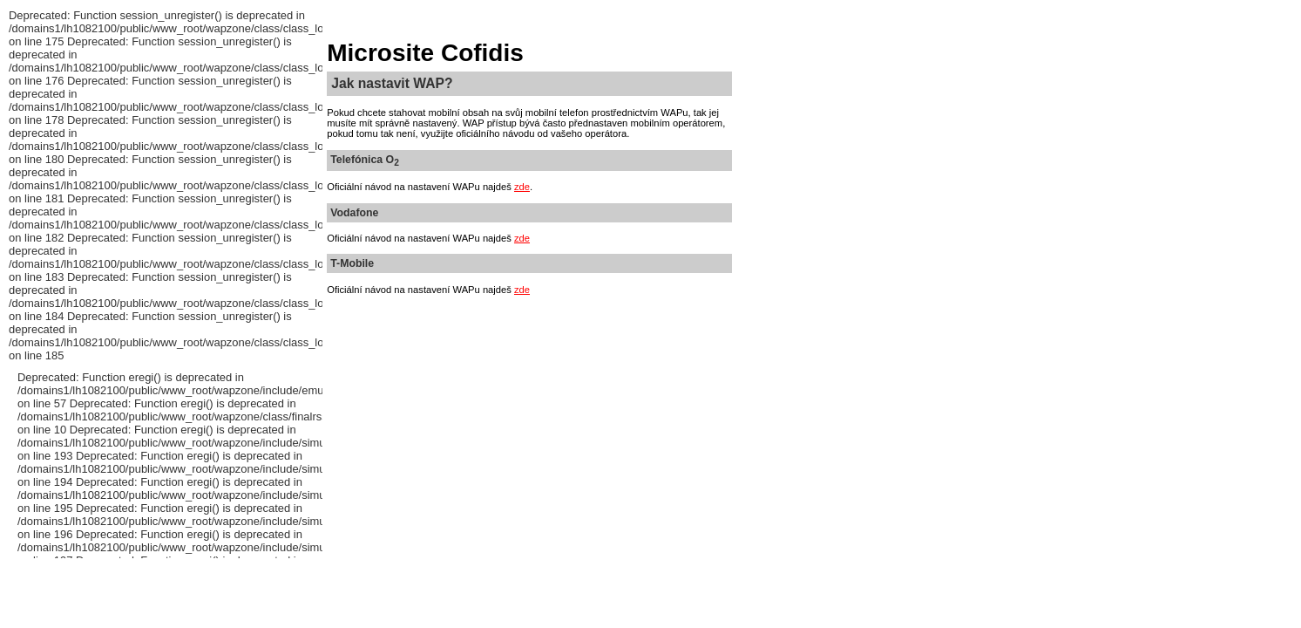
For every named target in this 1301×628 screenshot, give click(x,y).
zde (522, 186)
